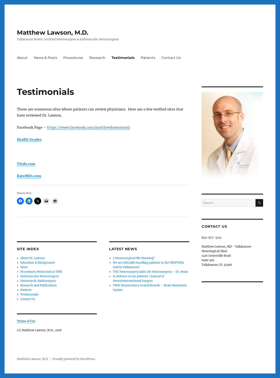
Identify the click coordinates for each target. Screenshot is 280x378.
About (22, 58)
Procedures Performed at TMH (41, 272)
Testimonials (123, 58)
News (24, 267)
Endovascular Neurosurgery (39, 276)
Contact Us (171, 58)
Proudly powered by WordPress (73, 359)
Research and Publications (38, 285)
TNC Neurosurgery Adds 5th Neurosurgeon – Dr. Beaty (150, 272)
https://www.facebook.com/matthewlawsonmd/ (88, 127)
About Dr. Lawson (32, 258)
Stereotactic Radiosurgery (38, 281)
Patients (148, 58)
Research (97, 58)
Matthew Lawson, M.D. (52, 32)
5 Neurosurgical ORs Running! (134, 258)
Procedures (73, 58)
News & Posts (45, 58)
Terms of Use (26, 321)
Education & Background (37, 262)
